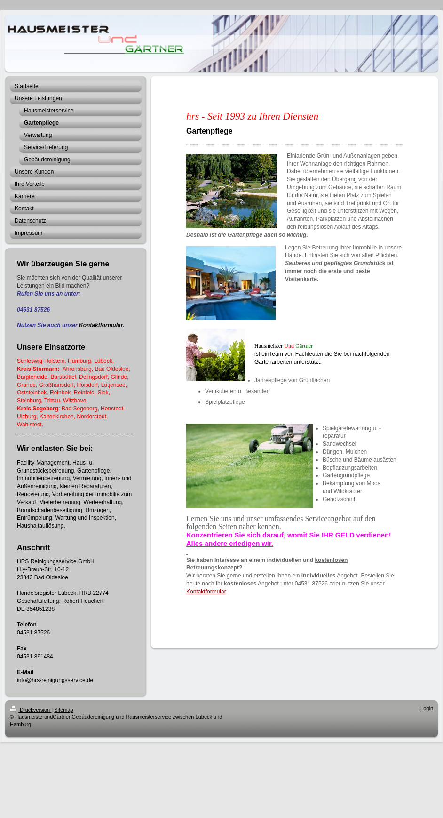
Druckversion (30, 710)
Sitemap (63, 710)
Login (426, 708)
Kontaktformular (101, 325)
